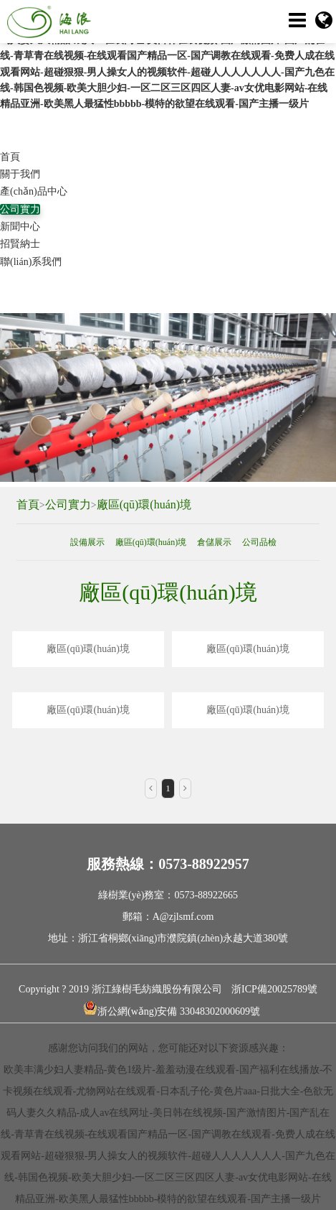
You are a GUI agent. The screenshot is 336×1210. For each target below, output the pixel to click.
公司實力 (20, 209)
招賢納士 (20, 243)
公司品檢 (259, 542)
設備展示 (87, 542)
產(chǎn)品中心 (33, 191)
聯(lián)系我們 (31, 261)
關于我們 (20, 174)
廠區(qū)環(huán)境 (144, 504)
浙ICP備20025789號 (274, 989)
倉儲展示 (214, 542)
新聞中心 (20, 226)
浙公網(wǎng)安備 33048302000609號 (171, 1008)
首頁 (10, 157)
